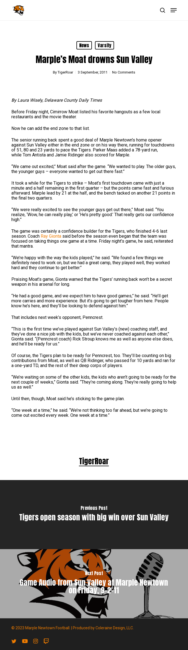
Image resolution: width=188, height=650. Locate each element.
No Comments (123, 72)
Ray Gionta (51, 236)
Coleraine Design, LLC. (115, 628)
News (84, 45)
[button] (174, 10)
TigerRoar (65, 72)
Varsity (104, 45)
